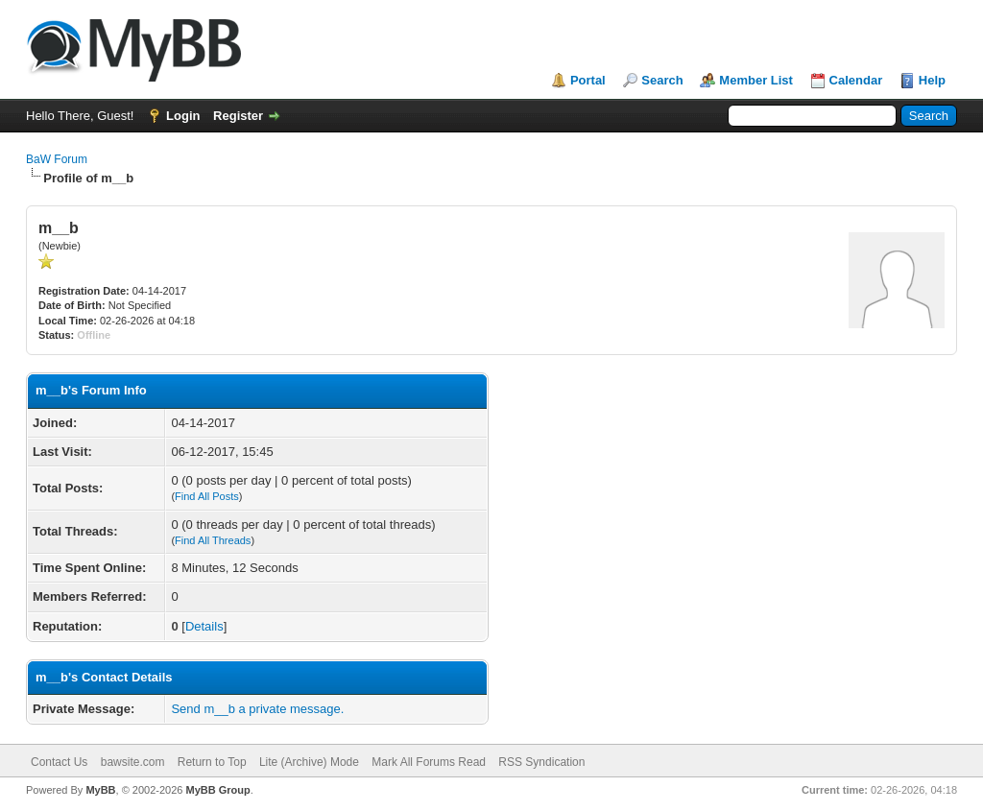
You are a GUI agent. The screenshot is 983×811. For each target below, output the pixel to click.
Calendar (856, 80)
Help (932, 80)
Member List (756, 80)
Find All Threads (213, 540)
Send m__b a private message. (257, 709)
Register (238, 115)
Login (183, 115)
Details (204, 626)
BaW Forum (56, 159)
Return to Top (212, 762)
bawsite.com (133, 762)
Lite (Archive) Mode (309, 762)
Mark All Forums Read (429, 762)
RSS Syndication (541, 762)
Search (662, 80)
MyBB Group (217, 790)
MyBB (100, 790)
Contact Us (59, 762)
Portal (588, 80)
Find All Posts (207, 496)
